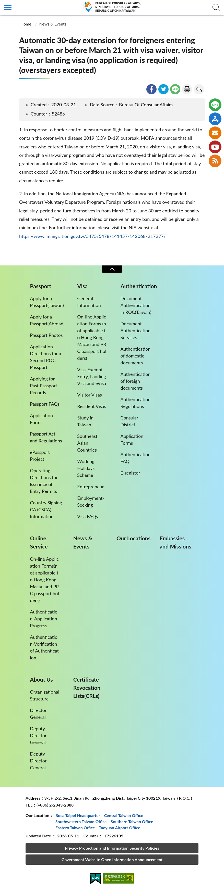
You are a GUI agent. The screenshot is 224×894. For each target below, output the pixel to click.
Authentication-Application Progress (43, 618)
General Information (89, 302)
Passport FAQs (45, 404)
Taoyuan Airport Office (119, 827)
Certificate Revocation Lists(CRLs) (86, 687)
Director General (38, 713)
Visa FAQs (87, 516)
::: (2, 4)
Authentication (139, 286)
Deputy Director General (38, 735)
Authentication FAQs (136, 458)
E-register (130, 473)
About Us (41, 679)
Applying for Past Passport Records (43, 385)
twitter (163, 89)
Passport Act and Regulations (46, 437)
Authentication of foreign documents (136, 381)
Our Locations (133, 538)
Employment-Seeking (90, 501)
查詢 (216, 7)
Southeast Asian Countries (87, 443)
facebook (151, 89)
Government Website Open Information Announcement (112, 859)
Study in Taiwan (85, 421)
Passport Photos (46, 335)
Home (25, 23)
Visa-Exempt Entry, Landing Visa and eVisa (91, 376)
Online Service (39, 542)
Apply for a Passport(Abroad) (47, 320)
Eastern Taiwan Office (75, 827)
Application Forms (41, 419)
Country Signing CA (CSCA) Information (46, 509)
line (175, 89)
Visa (82, 286)
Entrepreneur (90, 486)
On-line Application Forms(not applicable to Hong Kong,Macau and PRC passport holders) (44, 579)
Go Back (199, 89)
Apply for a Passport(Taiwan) (47, 302)
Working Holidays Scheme (86, 468)
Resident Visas (91, 406)
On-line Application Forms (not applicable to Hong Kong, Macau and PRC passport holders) (91, 337)
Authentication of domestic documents (136, 355)
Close (112, 269)
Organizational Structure (44, 695)
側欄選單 (7, 7)
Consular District (129, 421)
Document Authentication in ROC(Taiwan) (136, 305)
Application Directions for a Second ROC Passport (45, 357)
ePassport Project (40, 455)
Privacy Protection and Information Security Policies (112, 848)
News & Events (52, 23)
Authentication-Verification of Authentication (44, 647)
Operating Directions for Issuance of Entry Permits (43, 481)
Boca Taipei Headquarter (77, 815)
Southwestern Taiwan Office (81, 821)
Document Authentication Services (136, 330)
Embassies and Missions (175, 542)
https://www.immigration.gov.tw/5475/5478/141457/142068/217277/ (92, 236)
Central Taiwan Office (123, 815)
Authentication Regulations (136, 403)
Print (187, 89)
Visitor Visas (89, 395)
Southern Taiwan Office (132, 821)
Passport (40, 286)
